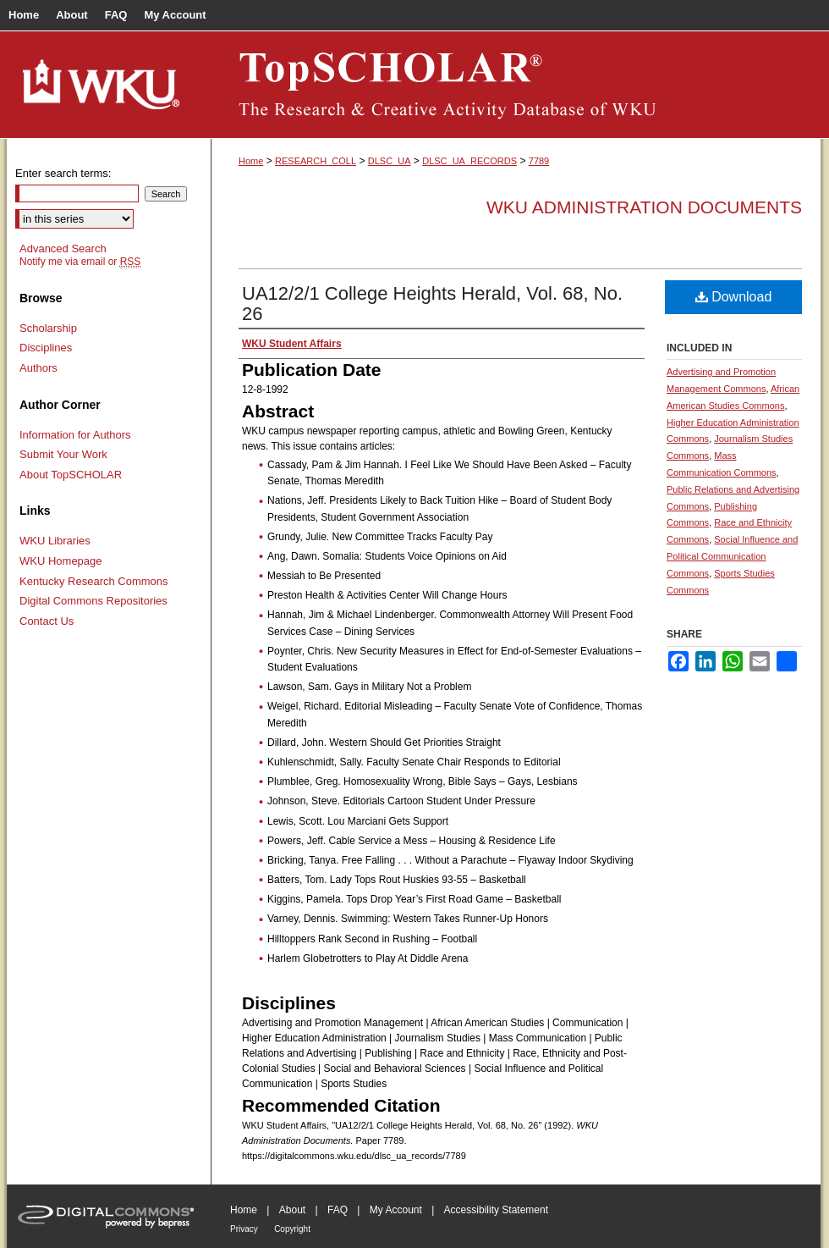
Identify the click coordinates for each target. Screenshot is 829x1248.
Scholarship (48, 328)
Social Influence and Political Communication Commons (732, 556)
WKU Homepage (60, 561)
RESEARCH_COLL (315, 161)
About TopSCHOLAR (70, 474)
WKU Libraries (55, 540)
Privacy (244, 1229)
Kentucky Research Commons (93, 581)
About (292, 1210)
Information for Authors (75, 434)
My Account (396, 1210)
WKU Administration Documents (644, 207)
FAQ (337, 1210)
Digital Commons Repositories (93, 600)
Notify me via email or (79, 262)
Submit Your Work (63, 454)
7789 (539, 161)
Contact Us (46, 621)
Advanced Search (63, 248)
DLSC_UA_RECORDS (469, 161)
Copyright (292, 1229)
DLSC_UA (389, 161)
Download (733, 297)
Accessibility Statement (496, 1210)
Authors (38, 368)
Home (251, 161)
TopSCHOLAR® (516, 84)
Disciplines (45, 347)
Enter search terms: (63, 173)
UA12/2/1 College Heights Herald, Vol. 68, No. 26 (432, 303)
